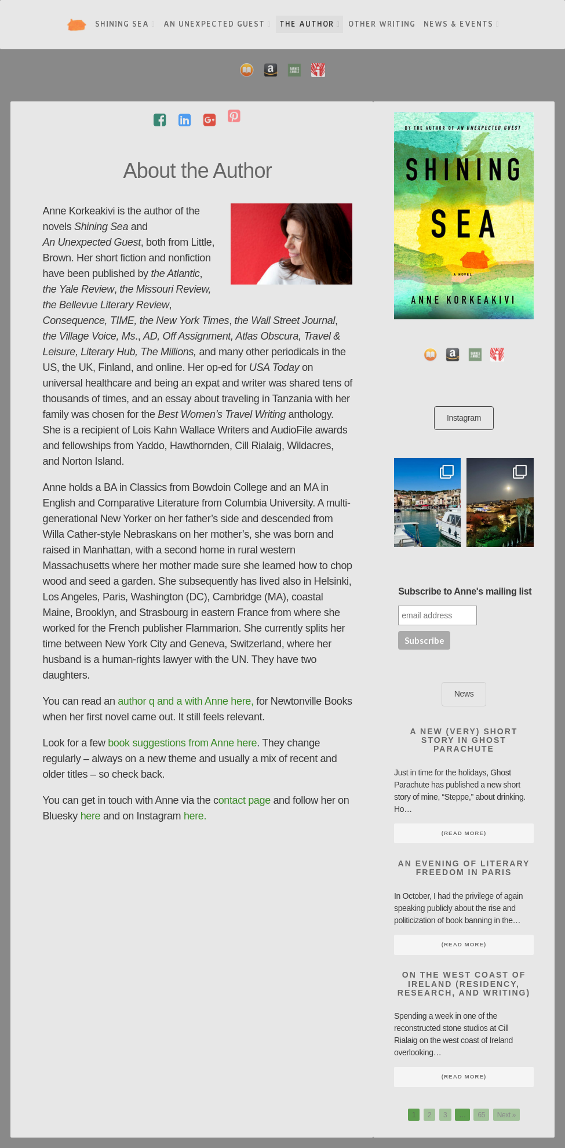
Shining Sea (125, 23)
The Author (309, 23)
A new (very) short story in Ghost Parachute (464, 740)
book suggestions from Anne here (182, 743)
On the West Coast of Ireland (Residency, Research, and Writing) (464, 983)
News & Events (462, 23)
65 (481, 1114)
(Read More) (464, 833)
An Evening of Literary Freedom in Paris (464, 868)
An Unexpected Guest (217, 23)
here (91, 816)
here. (195, 816)
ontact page (244, 800)
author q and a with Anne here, (187, 701)
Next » (506, 1114)
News (464, 693)
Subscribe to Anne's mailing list (464, 591)
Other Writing (381, 23)
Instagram (464, 417)
